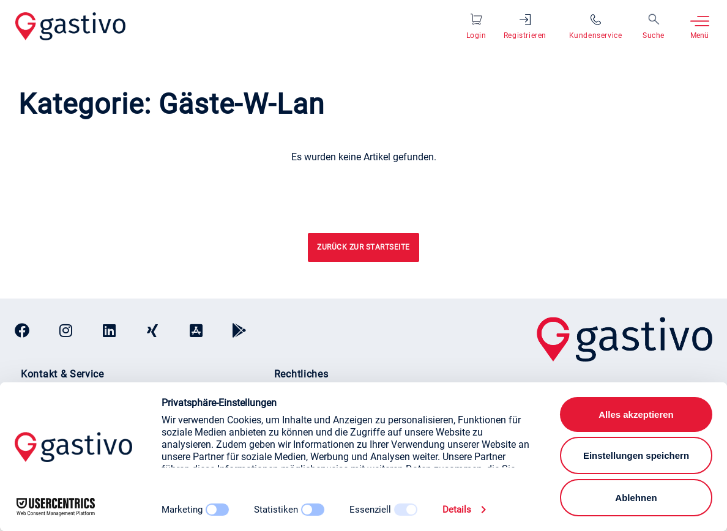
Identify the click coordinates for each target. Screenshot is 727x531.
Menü (699, 35)
